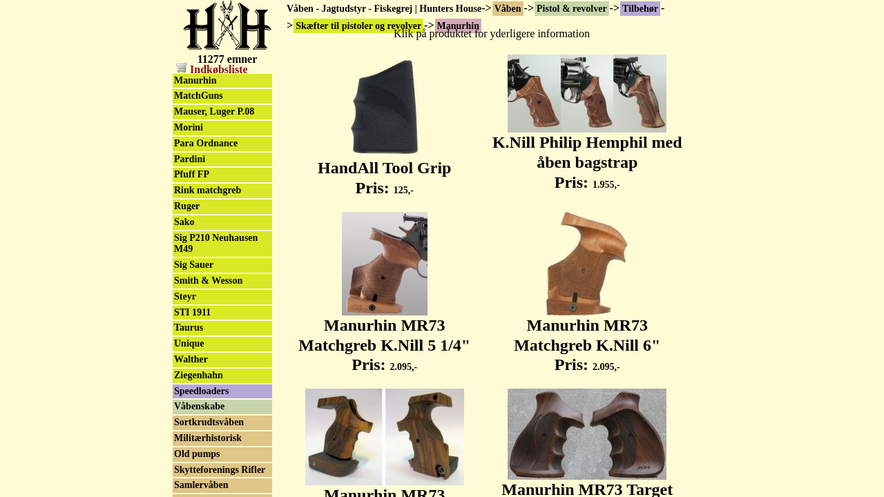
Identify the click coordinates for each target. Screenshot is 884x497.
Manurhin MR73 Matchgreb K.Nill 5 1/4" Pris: (384, 337)
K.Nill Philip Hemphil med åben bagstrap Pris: (587, 154)
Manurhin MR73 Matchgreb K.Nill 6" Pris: (587, 337)
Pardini (189, 159)
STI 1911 (192, 312)
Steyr (185, 296)
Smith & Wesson (208, 280)
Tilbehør (640, 8)
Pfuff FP (191, 174)
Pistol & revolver (572, 8)
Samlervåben (201, 485)
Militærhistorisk (208, 438)
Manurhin (195, 80)
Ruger (187, 206)
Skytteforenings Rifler (219, 470)
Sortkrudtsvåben (209, 422)
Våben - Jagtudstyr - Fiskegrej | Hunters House (384, 8)
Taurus (188, 327)
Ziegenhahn (198, 375)
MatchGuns (198, 95)
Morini (188, 127)
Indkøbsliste (212, 69)
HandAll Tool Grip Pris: (384, 170)
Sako (184, 222)
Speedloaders (201, 391)
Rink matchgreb (207, 190)
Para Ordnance (206, 143)
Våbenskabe (199, 406)
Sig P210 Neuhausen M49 (216, 244)
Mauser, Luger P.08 (214, 111)
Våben (507, 8)
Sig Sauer (193, 265)
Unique (189, 343)
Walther (191, 359)
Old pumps (197, 454)
